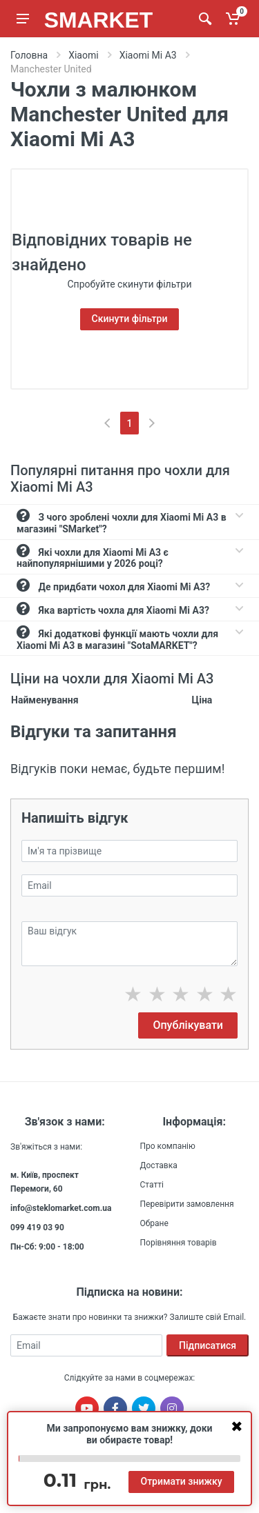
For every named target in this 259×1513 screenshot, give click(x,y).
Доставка (159, 1165)
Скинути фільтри (130, 318)
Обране (154, 1223)
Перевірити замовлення (187, 1204)
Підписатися (207, 1345)
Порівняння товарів (178, 1243)
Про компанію (167, 1146)
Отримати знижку (181, 1481)
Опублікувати (188, 1025)
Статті (152, 1185)
